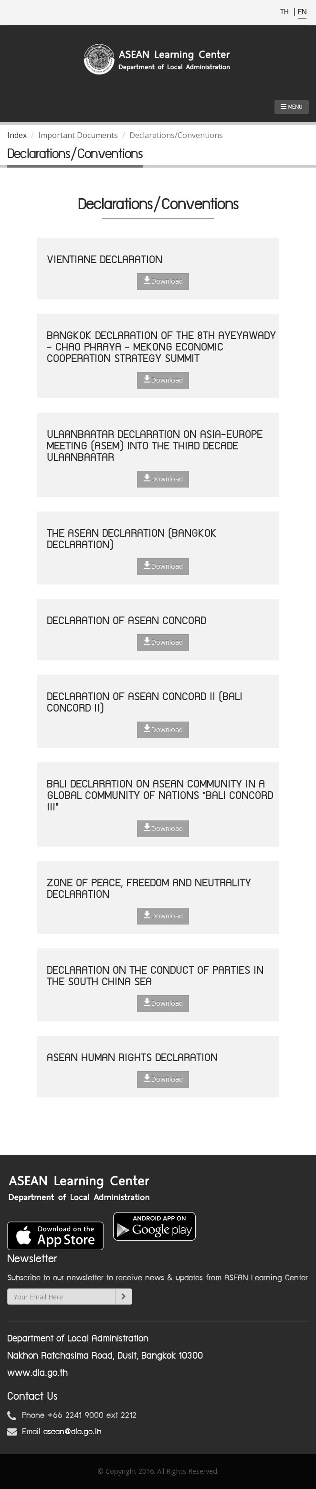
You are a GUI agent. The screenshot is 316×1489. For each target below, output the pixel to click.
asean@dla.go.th (72, 1432)
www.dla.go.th (37, 1373)
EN (302, 12)
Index (17, 135)
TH (285, 12)
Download (163, 281)
